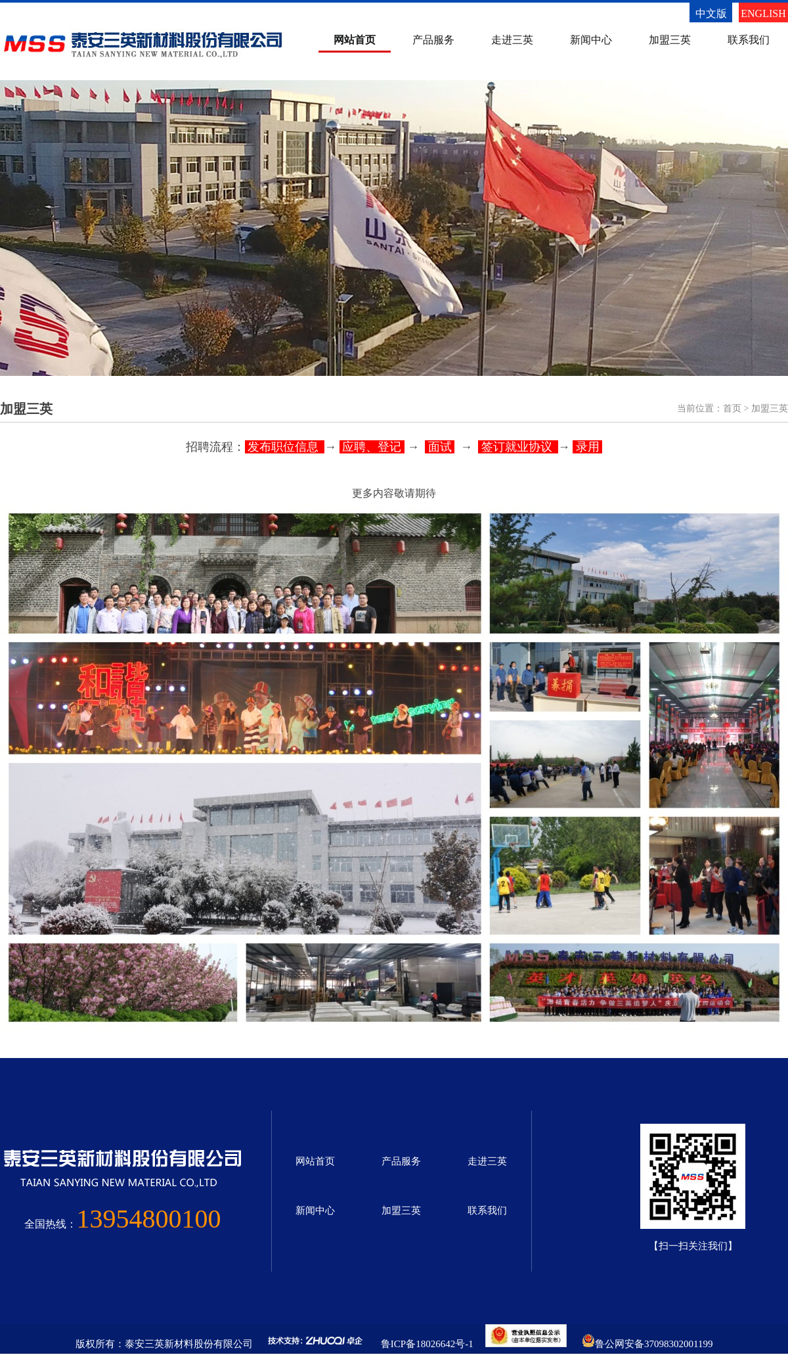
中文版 (711, 13)
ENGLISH (763, 13)
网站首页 (355, 39)
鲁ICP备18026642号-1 (427, 1344)
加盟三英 (670, 39)
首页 (732, 408)
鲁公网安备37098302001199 (653, 1344)
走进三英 (512, 39)
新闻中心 (591, 39)
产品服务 (433, 39)
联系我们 (749, 39)
